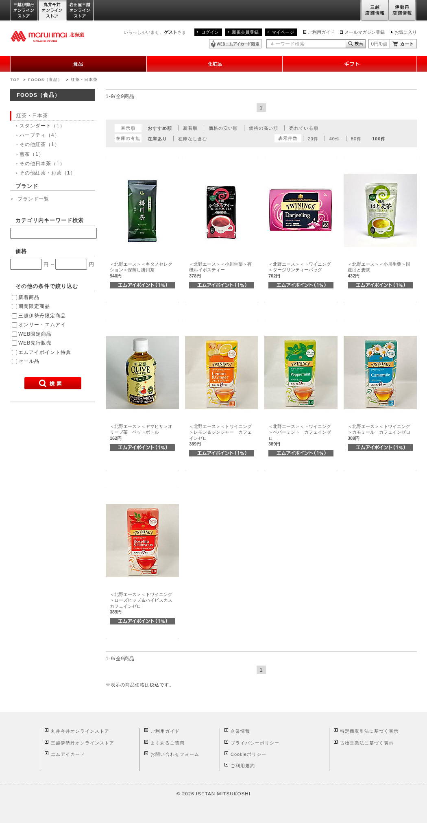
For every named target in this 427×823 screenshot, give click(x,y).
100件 (379, 138)
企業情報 (240, 731)
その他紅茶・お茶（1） (48, 173)
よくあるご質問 (167, 742)
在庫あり (157, 138)
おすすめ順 (160, 128)
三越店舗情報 (374, 11)
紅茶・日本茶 (84, 79)
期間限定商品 (34, 306)
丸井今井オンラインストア (52, 11)
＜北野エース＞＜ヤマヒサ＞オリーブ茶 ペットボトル (141, 432)
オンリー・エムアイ (42, 324)
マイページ (283, 32)
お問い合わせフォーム (174, 754)
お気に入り (405, 32)
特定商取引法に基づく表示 (369, 731)
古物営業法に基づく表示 (367, 742)
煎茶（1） (32, 154)
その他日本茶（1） (42, 163)
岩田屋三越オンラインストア (80, 11)
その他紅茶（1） (40, 144)
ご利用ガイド (321, 32)
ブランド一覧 (33, 199)
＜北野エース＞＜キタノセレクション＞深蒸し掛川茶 (141, 270)
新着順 (190, 128)
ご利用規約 (243, 765)
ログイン (210, 32)
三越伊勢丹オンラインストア (24, 11)
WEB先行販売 (35, 343)
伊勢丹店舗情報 (402, 11)
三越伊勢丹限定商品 (42, 316)
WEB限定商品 (35, 334)
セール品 (28, 361)
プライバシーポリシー (255, 742)
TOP (15, 79)
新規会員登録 (245, 32)
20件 (313, 138)
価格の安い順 (223, 128)
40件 (334, 138)
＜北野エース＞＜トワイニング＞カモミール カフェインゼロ (379, 432)
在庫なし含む (192, 138)
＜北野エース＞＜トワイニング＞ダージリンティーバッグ (299, 270)
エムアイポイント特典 (44, 352)
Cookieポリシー (248, 754)
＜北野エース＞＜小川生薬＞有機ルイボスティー (220, 270)
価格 (21, 251)
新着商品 (28, 297)
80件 (356, 138)
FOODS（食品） (45, 79)
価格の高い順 (263, 128)
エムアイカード (68, 754)
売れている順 (303, 128)
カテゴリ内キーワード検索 (49, 220)
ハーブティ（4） (40, 135)
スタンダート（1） (42, 126)
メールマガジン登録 (364, 32)
